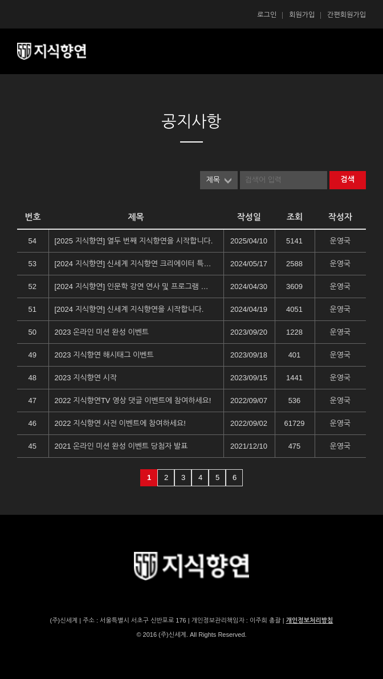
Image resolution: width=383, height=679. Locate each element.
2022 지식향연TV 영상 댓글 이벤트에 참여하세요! (133, 400)
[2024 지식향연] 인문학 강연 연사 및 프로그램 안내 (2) (134, 286)
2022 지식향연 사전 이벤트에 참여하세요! (120, 423)
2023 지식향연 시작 (86, 377)
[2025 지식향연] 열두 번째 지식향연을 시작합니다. (134, 241)
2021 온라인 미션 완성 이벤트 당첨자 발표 (121, 446)
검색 (348, 179)
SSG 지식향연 (65, 51)
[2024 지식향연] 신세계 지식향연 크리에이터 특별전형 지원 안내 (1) (134, 263)
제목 (213, 180)
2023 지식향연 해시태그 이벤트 (104, 355)
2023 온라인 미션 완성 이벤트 (102, 332)
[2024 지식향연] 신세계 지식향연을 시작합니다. (129, 309)
